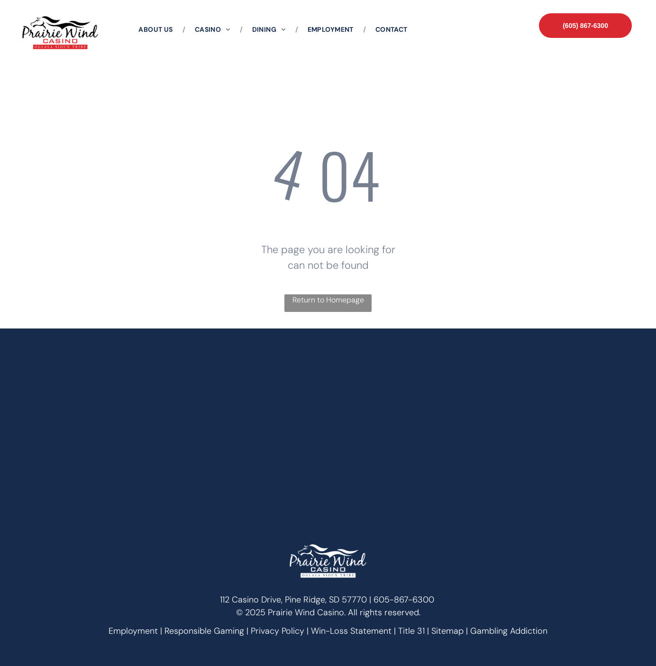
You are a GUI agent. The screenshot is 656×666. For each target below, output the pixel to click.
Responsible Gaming (204, 631)
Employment (133, 631)
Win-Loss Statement (351, 631)
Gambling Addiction (508, 631)
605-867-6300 (404, 599)
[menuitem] (157, 30)
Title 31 (411, 631)
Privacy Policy (277, 631)
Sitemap (447, 631)
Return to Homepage (328, 300)
